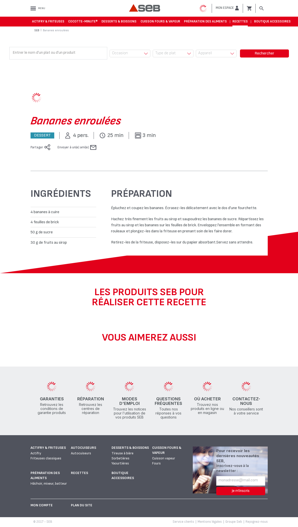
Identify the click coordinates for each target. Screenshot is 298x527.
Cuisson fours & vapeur (160, 21)
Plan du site (81, 505)
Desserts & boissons (119, 21)
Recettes (240, 21)
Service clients (183, 522)
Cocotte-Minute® (83, 21)
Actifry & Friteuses (48, 21)
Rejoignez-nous (257, 522)
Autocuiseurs (83, 448)
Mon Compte (42, 505)
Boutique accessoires (272, 21)
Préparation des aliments (205, 21)
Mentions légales (210, 522)
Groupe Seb (233, 522)
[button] (227, 8)
